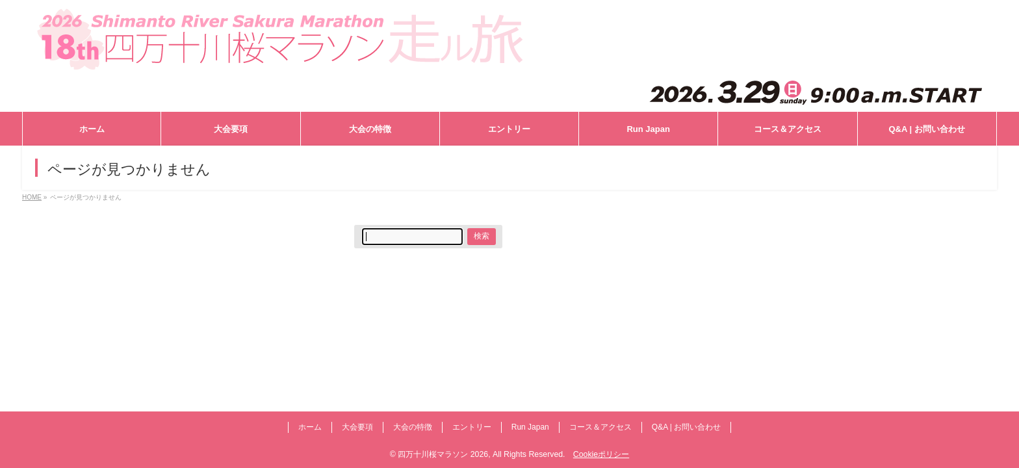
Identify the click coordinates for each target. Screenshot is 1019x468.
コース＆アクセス (600, 427)
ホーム (310, 427)
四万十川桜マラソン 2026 (443, 454)
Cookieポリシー (601, 454)
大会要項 (357, 427)
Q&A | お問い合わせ (686, 427)
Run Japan (530, 427)
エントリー (471, 427)
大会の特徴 (412, 427)
